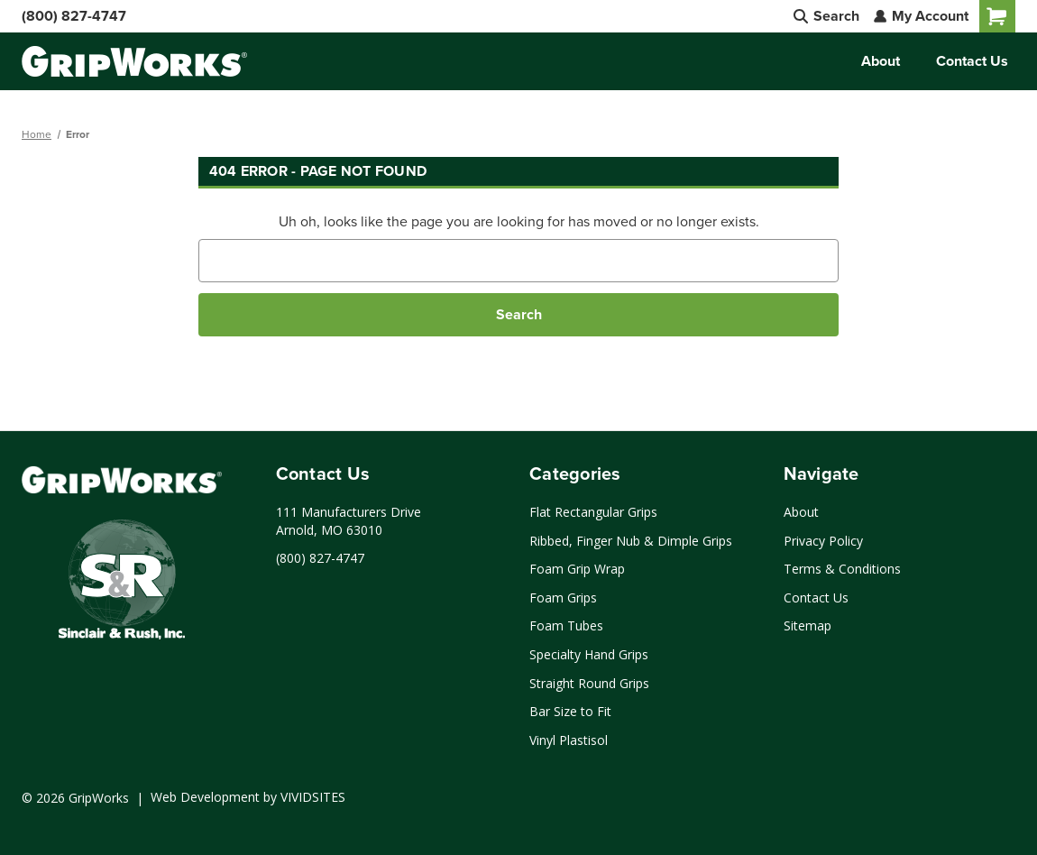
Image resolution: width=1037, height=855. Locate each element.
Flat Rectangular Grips (593, 511)
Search (826, 15)
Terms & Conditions (842, 568)
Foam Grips (563, 597)
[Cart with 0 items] (997, 16)
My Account (921, 15)
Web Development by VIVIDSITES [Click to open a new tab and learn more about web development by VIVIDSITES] (248, 796)
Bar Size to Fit (570, 711)
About (880, 61)
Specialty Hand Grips (588, 654)
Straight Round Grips (589, 683)
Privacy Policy (823, 540)
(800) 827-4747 (74, 15)
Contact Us (972, 61)
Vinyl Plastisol (568, 740)
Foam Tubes (566, 625)
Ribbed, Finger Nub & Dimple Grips (630, 540)
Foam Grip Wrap (577, 568)
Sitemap (807, 625)
